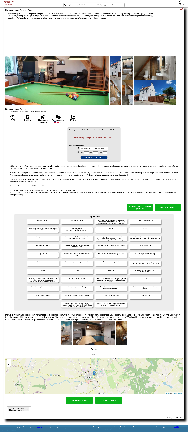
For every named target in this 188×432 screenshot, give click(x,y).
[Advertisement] (94, 37)
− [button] (9, 365)
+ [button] (9, 361)
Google (39, 427)
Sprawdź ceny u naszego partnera (139, 207)
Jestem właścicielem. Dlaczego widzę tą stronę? (18, 409)
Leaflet (168, 393)
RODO (176, 427)
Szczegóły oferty (79, 400)
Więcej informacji (168, 207)
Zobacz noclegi (109, 400)
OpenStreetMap (177, 393)
